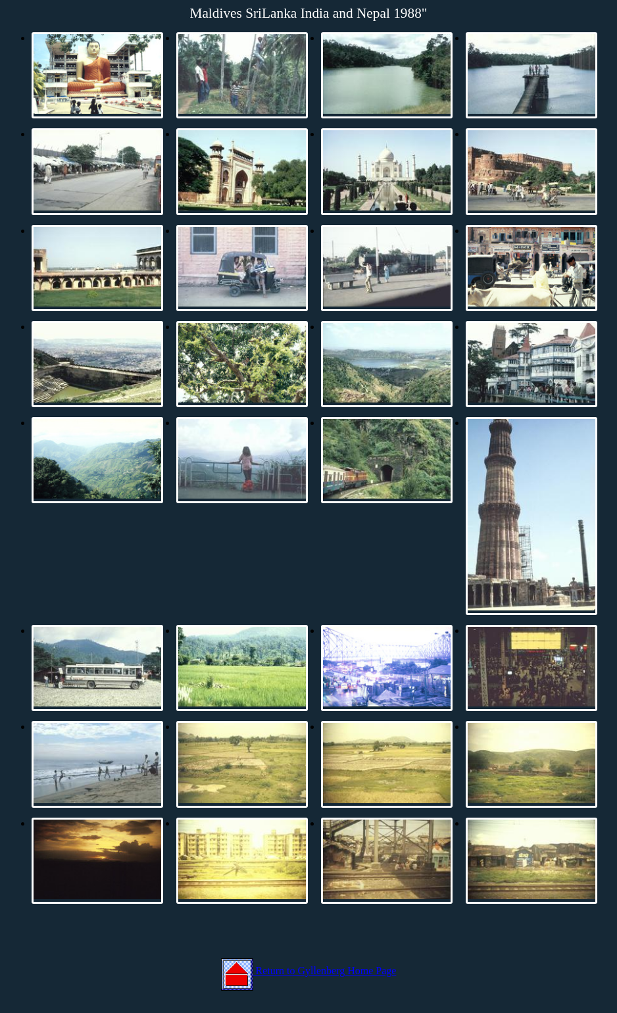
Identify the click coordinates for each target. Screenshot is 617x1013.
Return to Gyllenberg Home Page (309, 970)
